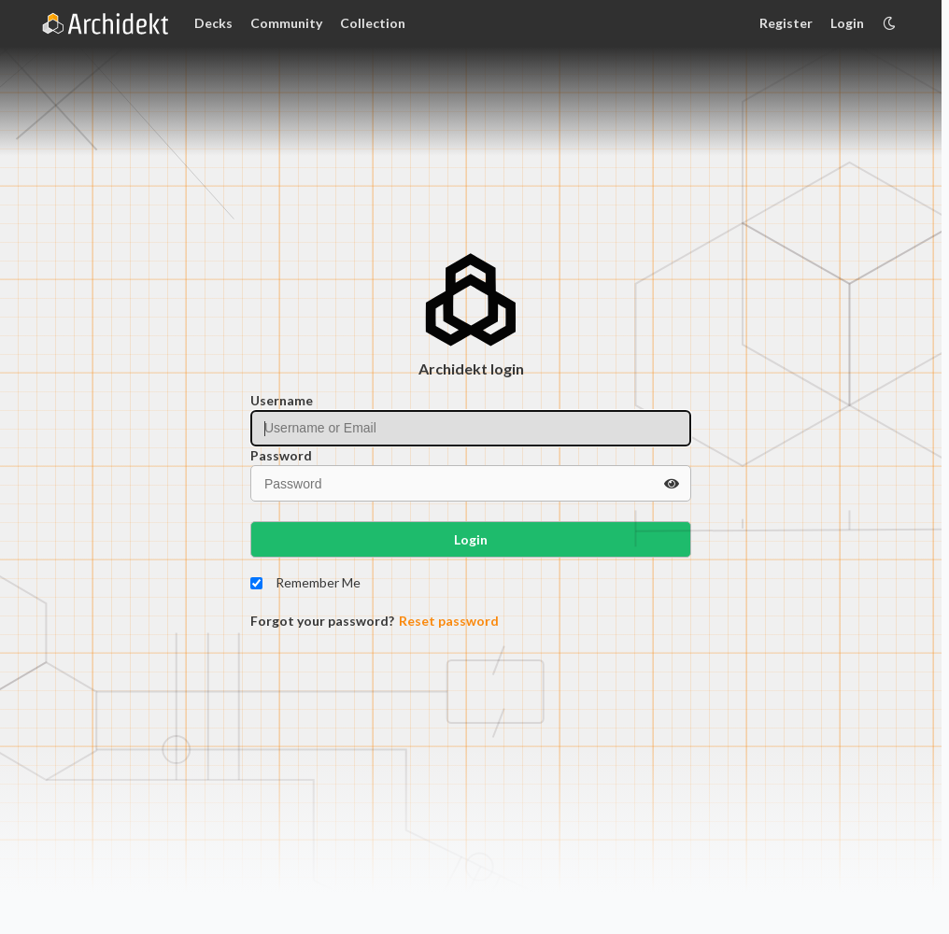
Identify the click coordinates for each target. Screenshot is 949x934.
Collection (372, 23)
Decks (213, 23)
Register (786, 23)
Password (281, 455)
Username (281, 400)
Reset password (449, 621)
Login (847, 23)
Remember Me (318, 582)
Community (286, 23)
